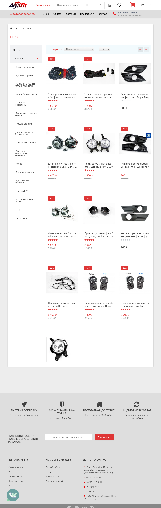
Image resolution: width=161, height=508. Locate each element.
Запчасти (20, 28)
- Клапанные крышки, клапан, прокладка (25, 84)
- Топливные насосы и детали (26, 114)
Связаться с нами (16, 467)
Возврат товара (15, 476)
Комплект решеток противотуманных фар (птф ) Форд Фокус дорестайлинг (135, 236)
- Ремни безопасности (26, 94)
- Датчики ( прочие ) (25, 75)
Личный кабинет (53, 467)
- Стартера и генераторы (21, 103)
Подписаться (104, 437)
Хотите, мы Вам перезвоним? (130, 15)
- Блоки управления (25, 67)
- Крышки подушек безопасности (24, 133)
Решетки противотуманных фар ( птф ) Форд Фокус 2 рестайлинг (135, 97)
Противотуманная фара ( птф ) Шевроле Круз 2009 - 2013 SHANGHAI (98, 166)
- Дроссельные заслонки (22, 181)
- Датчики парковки (24, 172)
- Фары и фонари (23, 124)
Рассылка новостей (55, 481)
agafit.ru (89, 491)
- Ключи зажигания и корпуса (25, 200)
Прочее (17, 50)
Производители (15, 481)
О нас (46, 14)
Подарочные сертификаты (20, 486)
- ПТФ (17, 210)
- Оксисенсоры (22, 218)
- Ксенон (19, 164)
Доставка (71, 14)
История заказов (53, 472)
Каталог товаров (22, 14)
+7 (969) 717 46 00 (93, 482)
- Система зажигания (25, 142)
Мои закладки (52, 476)
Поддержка (87, 14)
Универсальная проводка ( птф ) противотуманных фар (62, 97)
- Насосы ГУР (21, 191)
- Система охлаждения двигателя (21, 153)
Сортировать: (56, 49)
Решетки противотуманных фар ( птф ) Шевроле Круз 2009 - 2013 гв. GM (135, 166)
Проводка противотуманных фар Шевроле (62, 304)
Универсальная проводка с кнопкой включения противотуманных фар (98, 97)
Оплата (57, 14)
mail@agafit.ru (91, 487)
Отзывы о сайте (15, 472)
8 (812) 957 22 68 (92, 477)
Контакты (104, 14)
